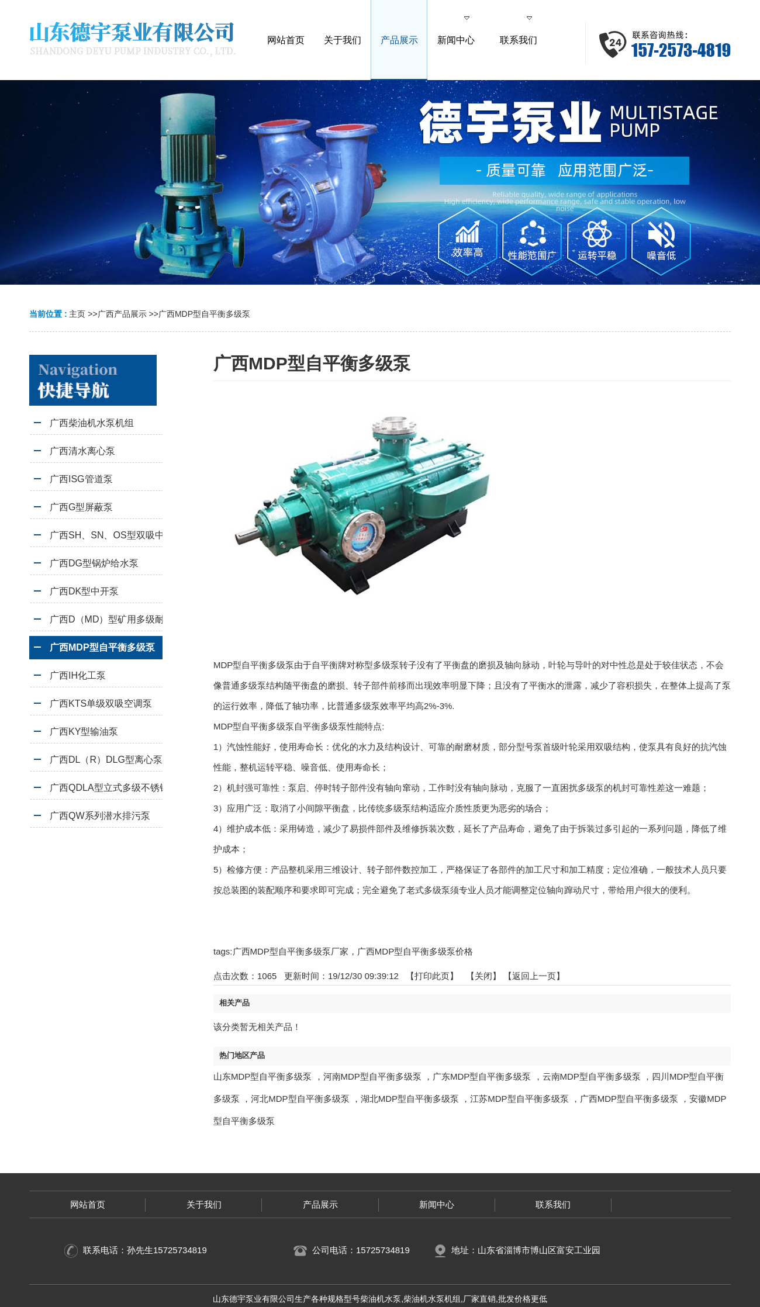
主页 (77, 314)
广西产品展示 (122, 314)
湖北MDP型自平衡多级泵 (410, 1099)
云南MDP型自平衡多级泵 (592, 1076)
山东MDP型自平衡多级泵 (262, 1076)
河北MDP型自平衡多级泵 (300, 1099)
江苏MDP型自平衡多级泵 (519, 1099)
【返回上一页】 (534, 976)
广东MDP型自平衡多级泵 (482, 1076)
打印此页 (432, 976)
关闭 (483, 976)
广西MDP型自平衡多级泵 (204, 314)
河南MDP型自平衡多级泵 (372, 1076)
